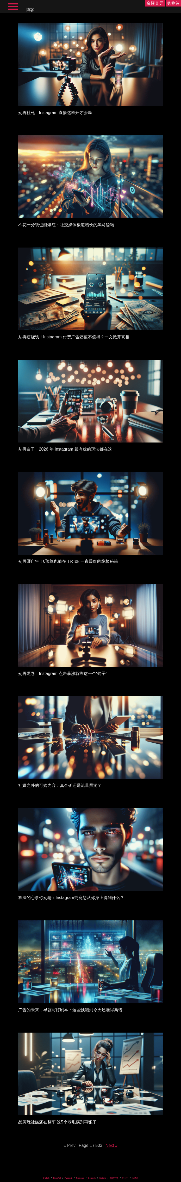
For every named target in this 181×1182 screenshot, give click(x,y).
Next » (111, 1145)
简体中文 (114, 1178)
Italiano (102, 1178)
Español (57, 1178)
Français (80, 1178)
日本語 (135, 1178)
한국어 (125, 1178)
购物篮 (173, 3)
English (45, 1178)
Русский (68, 1178)
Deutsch (92, 1178)
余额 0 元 (155, 3)
